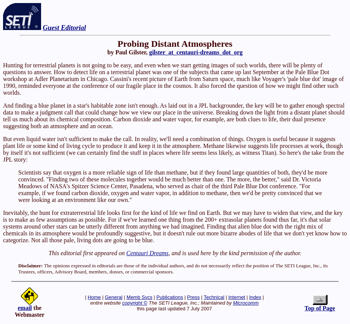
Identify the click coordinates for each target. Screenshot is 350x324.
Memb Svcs (140, 297)
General (114, 297)
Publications (169, 297)
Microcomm (246, 303)
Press (193, 297)
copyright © (134, 303)
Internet (236, 297)
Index (255, 297)
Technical (214, 297)
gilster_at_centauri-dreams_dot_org (196, 52)
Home (94, 297)
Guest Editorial (64, 28)
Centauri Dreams (147, 253)
